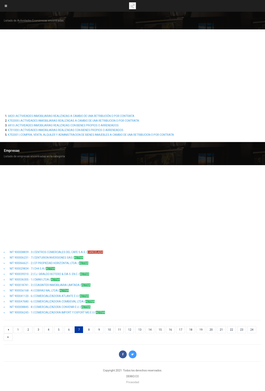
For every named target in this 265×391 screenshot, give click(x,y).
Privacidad (132, 382)
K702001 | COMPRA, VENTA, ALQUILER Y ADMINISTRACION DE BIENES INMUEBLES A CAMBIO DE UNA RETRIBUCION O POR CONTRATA (91, 134)
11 (119, 329)
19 (201, 329)
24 (251, 329)
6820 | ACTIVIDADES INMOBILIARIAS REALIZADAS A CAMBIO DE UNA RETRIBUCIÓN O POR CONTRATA (71, 116)
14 (150, 329)
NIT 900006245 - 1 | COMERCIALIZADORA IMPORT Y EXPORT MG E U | (54, 312)
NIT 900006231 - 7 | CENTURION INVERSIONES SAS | (43, 257)
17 (180, 329)
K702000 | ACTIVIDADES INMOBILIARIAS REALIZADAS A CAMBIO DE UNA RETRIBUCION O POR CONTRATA (73, 120)
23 (241, 329)
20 (211, 329)
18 (190, 329)
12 (129, 329)
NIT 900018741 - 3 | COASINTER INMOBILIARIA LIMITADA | (47, 285)
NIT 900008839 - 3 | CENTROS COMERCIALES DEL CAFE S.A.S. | (53, 252)
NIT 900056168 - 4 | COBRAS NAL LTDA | (36, 290)
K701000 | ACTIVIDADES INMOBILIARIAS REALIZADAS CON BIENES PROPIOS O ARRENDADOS (65, 130)
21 (221, 329)
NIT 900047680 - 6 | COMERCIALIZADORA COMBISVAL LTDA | (49, 301)
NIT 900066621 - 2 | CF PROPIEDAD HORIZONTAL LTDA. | (46, 263)
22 (231, 329)
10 (109, 329)
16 (170, 329)
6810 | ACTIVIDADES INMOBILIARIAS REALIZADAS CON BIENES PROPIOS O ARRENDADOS (63, 125)
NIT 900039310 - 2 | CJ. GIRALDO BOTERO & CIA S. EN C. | (46, 274)
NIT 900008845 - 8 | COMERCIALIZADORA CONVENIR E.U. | (47, 307)
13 (139, 329)
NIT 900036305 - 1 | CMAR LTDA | (32, 279)
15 (160, 329)
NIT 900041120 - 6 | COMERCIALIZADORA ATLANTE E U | (46, 296)
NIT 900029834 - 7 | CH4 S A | (29, 268)
